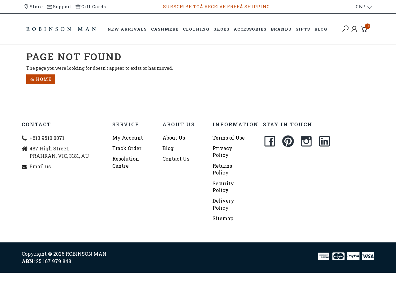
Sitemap (223, 218)
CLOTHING (196, 29)
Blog (168, 148)
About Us (173, 137)
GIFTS (302, 29)
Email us (40, 166)
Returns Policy (222, 169)
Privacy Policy (222, 151)
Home (40, 79)
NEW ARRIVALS (127, 29)
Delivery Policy (223, 204)
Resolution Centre (125, 162)
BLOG (320, 29)
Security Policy (223, 186)
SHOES (221, 29)
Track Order (126, 148)
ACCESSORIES (250, 29)
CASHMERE (165, 29)
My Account (127, 137)
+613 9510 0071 (46, 138)
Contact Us (175, 158)
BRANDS (281, 29)
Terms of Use (229, 137)
